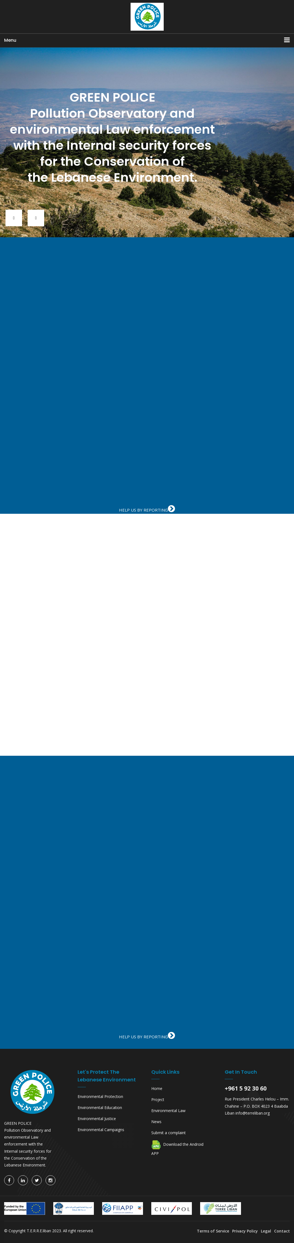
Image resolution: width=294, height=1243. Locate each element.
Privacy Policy (245, 1231)
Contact (282, 1231)
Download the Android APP (177, 1148)
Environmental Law (168, 1110)
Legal (266, 1231)
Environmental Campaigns (101, 1129)
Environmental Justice (97, 1118)
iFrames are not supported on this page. (147, 379)
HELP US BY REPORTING (147, 510)
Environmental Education (100, 1107)
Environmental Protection (100, 1096)
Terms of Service (213, 1231)
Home (156, 1088)
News (156, 1121)
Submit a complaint (168, 1132)
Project (157, 1099)
